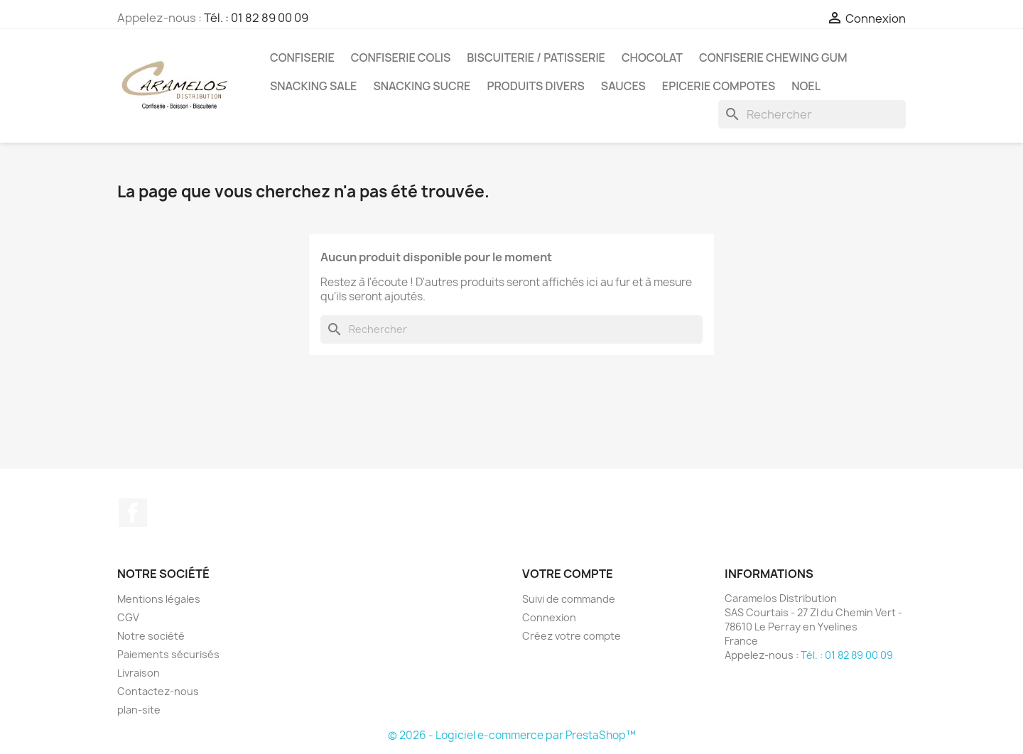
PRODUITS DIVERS (535, 86)
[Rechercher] (812, 114)
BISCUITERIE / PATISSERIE (536, 57)
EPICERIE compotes (718, 86)
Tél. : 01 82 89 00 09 (256, 18)
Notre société (151, 636)
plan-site (139, 709)
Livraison (138, 672)
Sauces (623, 86)
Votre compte (567, 573)
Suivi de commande (568, 599)
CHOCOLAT (652, 57)
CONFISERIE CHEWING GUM (773, 57)
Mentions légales (158, 599)
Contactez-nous (158, 691)
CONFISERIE (302, 57)
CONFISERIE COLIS (401, 57)
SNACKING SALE (313, 86)
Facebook (133, 512)
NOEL (806, 86)
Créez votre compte (571, 636)
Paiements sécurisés (168, 654)
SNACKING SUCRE (421, 86)
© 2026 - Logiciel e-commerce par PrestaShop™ (512, 735)
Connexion (549, 617)
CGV (128, 617)
